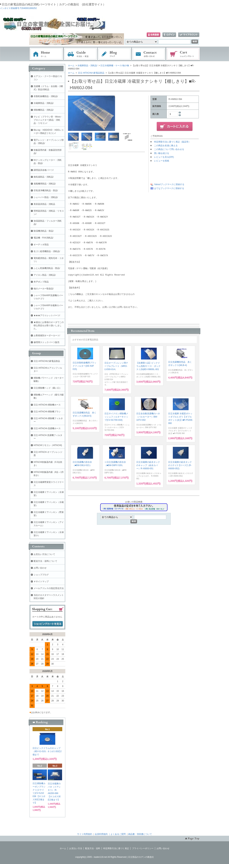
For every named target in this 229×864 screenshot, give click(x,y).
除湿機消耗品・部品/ (43, 231)
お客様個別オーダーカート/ (47, 335)
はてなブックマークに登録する (169, 188)
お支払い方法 (75, 848)
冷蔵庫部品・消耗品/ (87, 65)
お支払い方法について (44, 554)
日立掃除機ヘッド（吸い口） (48, 388)
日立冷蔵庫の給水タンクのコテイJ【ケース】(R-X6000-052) (180, 465)
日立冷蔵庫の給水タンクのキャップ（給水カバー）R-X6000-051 (148, 465)
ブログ (114, 54)
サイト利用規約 (84, 834)
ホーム (46, 54)
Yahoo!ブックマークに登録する (169, 184)
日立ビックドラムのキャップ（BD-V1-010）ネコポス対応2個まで (47, 751)
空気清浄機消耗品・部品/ (46, 190)
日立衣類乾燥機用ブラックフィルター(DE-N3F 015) (84, 365)
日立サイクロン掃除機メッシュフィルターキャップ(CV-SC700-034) (116, 416)
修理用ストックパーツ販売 (46, 342)
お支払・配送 (80, 54)
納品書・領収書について (140, 834)
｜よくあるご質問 (117, 834)
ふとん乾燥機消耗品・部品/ (47, 268)
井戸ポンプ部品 (41, 282)
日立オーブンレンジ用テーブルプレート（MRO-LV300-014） (116, 366)
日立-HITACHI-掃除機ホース (47, 405)
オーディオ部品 (41, 244)
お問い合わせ (149, 54)
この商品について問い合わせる (169, 149)
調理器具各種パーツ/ (43, 170)
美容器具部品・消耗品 (44, 204)
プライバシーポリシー (143, 848)
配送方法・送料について (45, 561)
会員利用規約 (101, 834)
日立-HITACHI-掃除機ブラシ (47, 411)
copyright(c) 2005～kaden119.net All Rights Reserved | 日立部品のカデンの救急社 (114, 857)
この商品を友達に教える (166, 145)
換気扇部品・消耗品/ (43, 177)
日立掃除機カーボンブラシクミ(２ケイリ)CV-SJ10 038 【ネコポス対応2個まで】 (39, 793)
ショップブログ (41, 574)
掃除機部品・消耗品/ (43, 110)
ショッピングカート (183, 54)
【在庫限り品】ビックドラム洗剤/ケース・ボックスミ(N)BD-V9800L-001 (148, 366)
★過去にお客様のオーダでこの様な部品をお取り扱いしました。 (49, 325)
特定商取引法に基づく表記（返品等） (172, 142)
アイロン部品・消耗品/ (45, 275)
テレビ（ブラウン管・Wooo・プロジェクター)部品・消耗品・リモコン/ (48, 119)
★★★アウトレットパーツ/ (47, 315)
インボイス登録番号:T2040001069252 (18, 8)
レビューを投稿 (161, 161)
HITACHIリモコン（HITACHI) (48, 445)
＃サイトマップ (41, 581)
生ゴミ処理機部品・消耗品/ (47, 251)
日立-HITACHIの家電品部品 (90, 73)
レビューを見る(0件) (164, 157)
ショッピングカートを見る (47, 624)
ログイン (169, 34)
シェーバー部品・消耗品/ (46, 197)
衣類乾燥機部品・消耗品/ (46, 96)
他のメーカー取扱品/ (43, 288)
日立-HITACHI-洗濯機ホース (47, 428)
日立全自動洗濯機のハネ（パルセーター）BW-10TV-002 (148, 416)
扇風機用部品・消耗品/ (45, 183)
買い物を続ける (161, 153)
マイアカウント (188, 34)
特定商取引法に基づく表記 (116, 848)
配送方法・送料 (92, 848)
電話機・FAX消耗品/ (43, 237)
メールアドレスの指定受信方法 (49, 588)
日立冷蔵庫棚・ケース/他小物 (114, 65)
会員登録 (153, 34)
